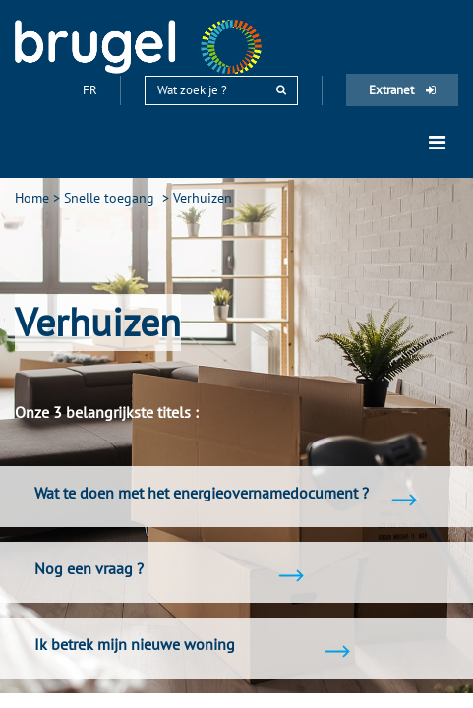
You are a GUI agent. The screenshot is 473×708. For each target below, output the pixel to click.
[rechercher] (281, 90)
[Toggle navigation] (437, 142)
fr (91, 90)
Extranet (402, 90)
